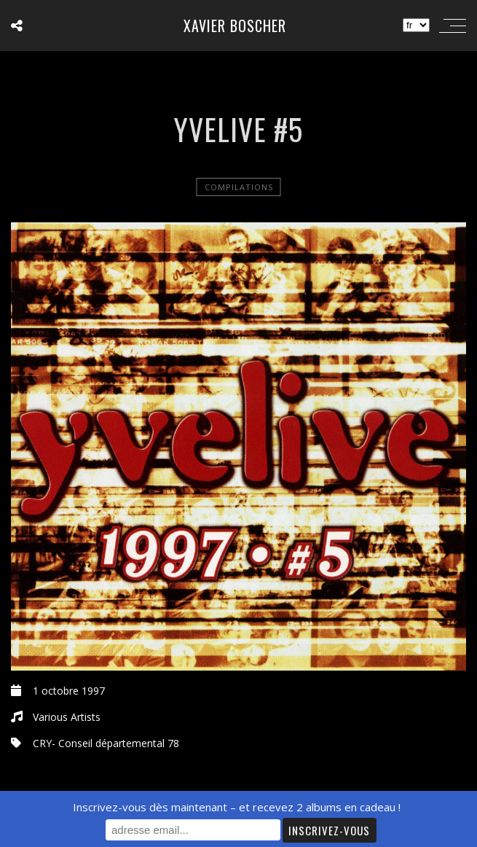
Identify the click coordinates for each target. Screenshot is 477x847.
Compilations (239, 187)
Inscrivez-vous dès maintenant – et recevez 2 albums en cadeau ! (237, 807)
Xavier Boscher (235, 25)
